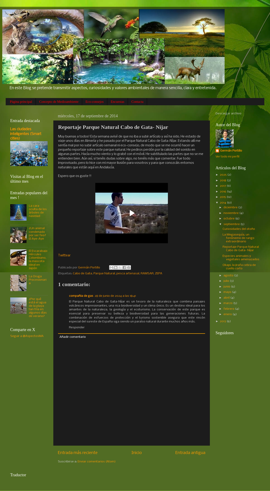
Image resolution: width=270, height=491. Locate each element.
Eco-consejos (95, 101)
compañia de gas (81, 296)
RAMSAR (147, 273)
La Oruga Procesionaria (38, 280)
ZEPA (158, 273)
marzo (228, 303)
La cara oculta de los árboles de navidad (38, 211)
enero (228, 314)
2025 (223, 175)
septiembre (232, 224)
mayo (227, 292)
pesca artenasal (127, 273)
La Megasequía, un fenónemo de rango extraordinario (238, 238)
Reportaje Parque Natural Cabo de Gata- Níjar (241, 248)
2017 (223, 186)
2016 (223, 191)
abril (226, 298)
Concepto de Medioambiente (59, 101)
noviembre (231, 213)
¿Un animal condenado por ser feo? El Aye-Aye (37, 233)
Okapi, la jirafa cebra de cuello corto (239, 266)
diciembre (230, 207)
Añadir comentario (72, 337)
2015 (223, 197)
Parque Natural (104, 273)
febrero (229, 309)
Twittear (64, 255)
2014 (223, 202)
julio (226, 281)
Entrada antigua (190, 453)
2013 (223, 321)
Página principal (21, 101)
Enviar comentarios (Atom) (97, 461)
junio (227, 286)
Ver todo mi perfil (227, 156)
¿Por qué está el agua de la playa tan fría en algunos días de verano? (38, 307)
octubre (229, 218)
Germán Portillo (231, 150)
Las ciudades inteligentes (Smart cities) (25, 134)
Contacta (137, 101)
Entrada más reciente (78, 453)
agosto (228, 275)
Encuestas (117, 101)
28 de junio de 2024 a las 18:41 (115, 296)
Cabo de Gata (82, 273)
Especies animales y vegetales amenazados (241, 257)
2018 (223, 180)
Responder (77, 327)
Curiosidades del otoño (239, 229)
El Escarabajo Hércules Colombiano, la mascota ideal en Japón (38, 259)
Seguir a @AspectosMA (27, 336)
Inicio (136, 453)
